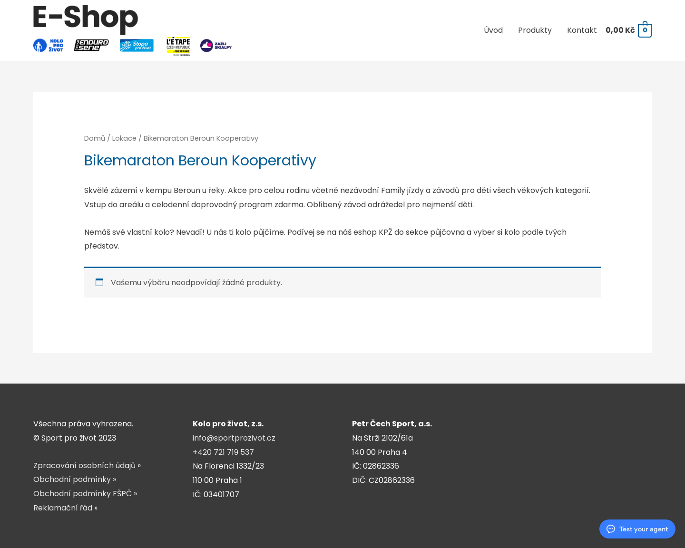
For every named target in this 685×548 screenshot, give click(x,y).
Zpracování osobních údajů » (87, 465)
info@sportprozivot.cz (234, 438)
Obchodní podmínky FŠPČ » (85, 493)
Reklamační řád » (65, 507)
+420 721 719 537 (223, 452)
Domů (94, 138)
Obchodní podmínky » (74, 479)
